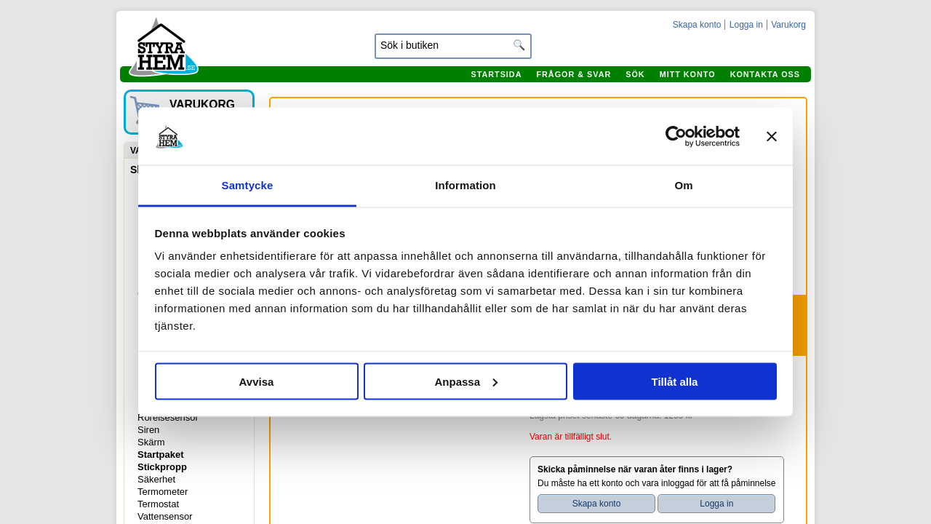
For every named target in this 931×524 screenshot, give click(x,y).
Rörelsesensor (168, 417)
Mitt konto (688, 74)
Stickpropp (162, 466)
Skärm (151, 442)
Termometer (162, 491)
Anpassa (466, 381)
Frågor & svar (573, 74)
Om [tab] (683, 185)
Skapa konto (697, 25)
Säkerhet (156, 479)
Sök (635, 74)
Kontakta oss (765, 74)
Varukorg (788, 25)
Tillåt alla (675, 381)
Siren (148, 429)
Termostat (158, 504)
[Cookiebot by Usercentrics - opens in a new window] (676, 136)
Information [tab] (465, 185)
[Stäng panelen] (772, 136)
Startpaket (160, 454)
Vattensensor (165, 516)
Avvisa (256, 381)
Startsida (496, 74)
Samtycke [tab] (247, 185)
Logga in (746, 25)
